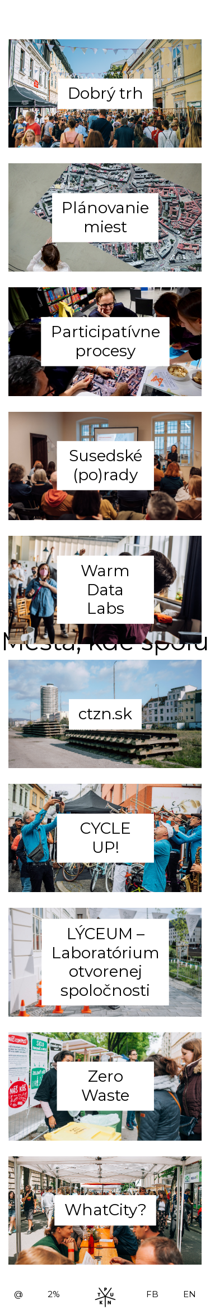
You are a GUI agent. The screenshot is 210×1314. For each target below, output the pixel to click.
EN (189, 1294)
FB (152, 1294)
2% (54, 1294)
